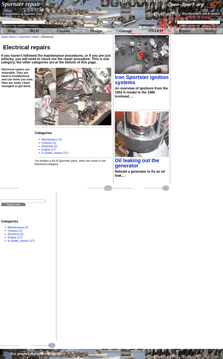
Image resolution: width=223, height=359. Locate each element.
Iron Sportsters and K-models (201, 13)
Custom (63, 31)
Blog (11, 31)
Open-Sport (8, 36)
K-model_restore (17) (55, 153)
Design (96, 31)
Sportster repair (21, 4)
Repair (184, 31)
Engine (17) (49, 149)
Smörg (209, 31)
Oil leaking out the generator (137, 163)
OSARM (155, 31)
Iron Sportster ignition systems (141, 79)
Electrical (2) (49, 146)
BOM (34, 31)
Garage (125, 31)
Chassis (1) (49, 142)
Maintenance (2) (52, 139)
